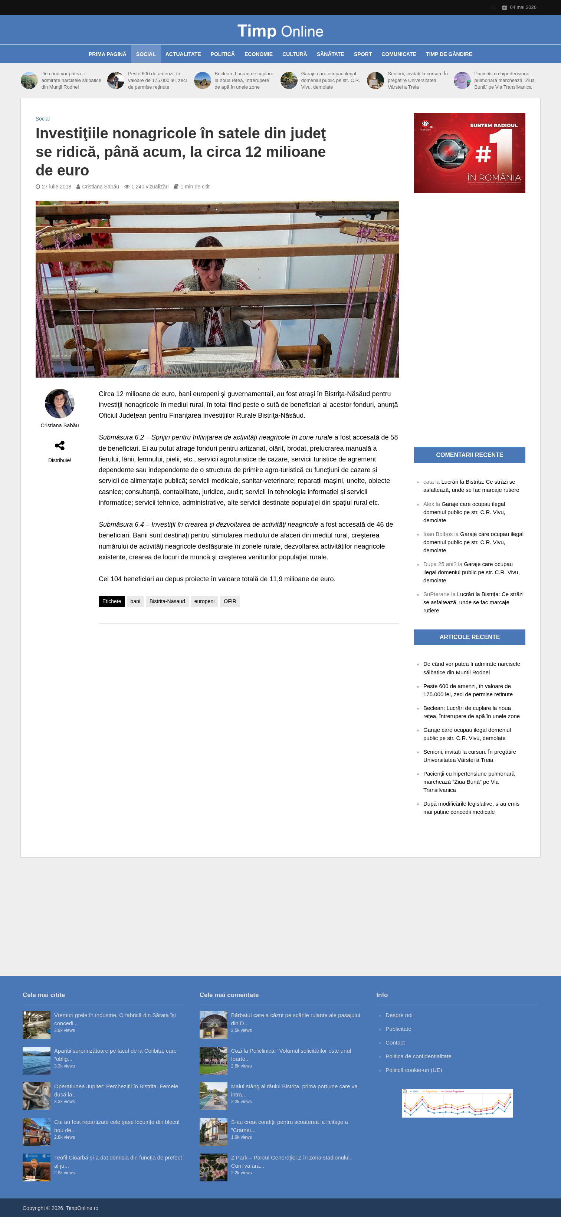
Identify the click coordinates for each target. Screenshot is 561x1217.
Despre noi (399, 1015)
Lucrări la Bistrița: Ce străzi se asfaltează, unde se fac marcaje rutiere (473, 602)
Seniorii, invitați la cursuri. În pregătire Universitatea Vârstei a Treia (418, 80)
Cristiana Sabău (100, 187)
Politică (223, 54)
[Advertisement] (249, 688)
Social (146, 54)
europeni (204, 601)
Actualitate (183, 54)
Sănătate (330, 54)
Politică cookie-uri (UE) (414, 1070)
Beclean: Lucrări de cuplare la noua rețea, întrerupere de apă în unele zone (244, 80)
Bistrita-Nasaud (167, 601)
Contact (395, 1042)
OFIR (230, 601)
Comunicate (398, 54)
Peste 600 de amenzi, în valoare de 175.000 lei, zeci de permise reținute (157, 80)
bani (135, 601)
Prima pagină (108, 54)
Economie (259, 54)
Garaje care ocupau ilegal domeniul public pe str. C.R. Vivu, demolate (330, 80)
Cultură (294, 54)
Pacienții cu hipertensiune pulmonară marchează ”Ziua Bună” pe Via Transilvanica (504, 80)
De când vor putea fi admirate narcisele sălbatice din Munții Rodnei (71, 80)
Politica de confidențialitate (419, 1056)
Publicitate (398, 1029)
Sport (363, 54)
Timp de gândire (449, 54)
